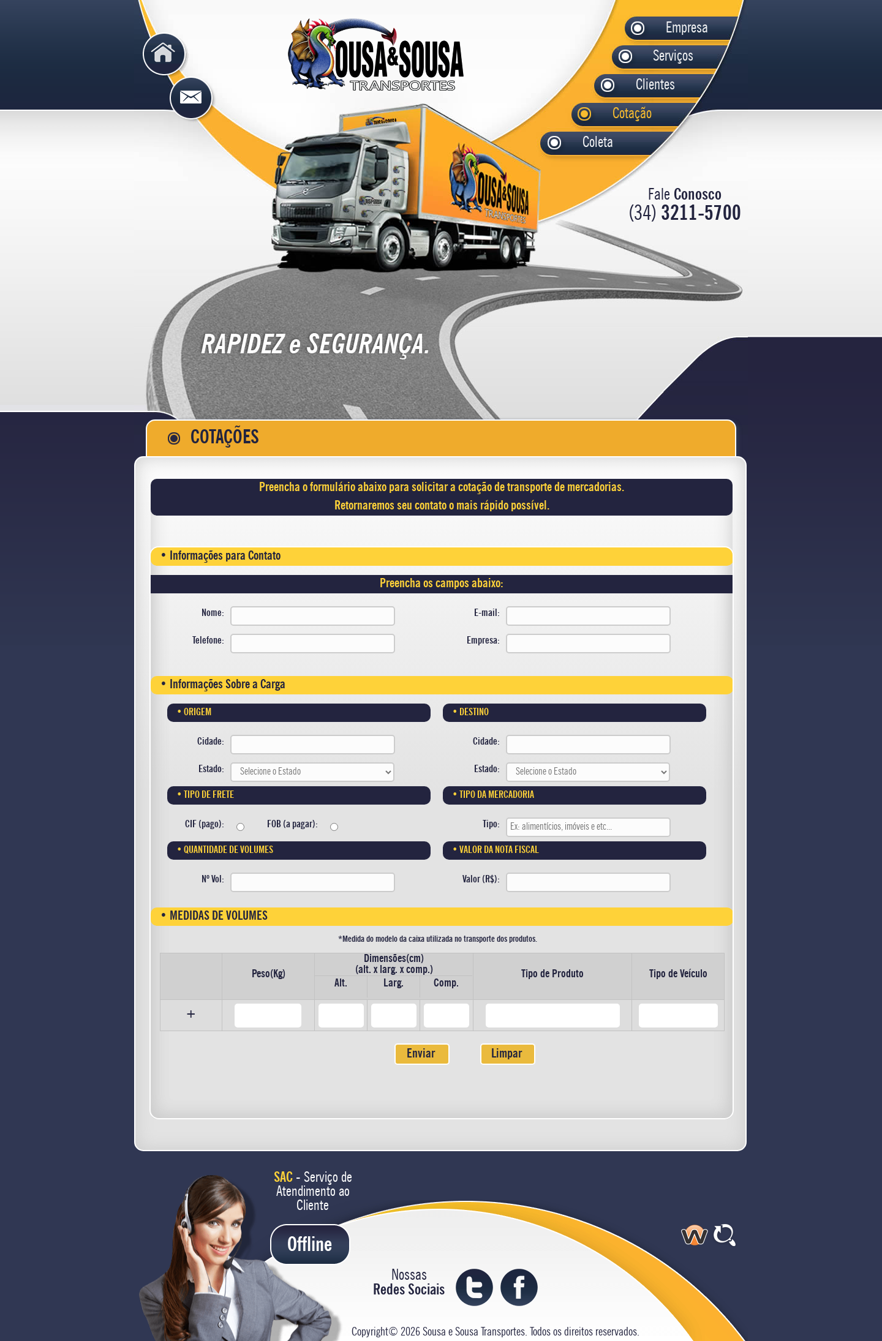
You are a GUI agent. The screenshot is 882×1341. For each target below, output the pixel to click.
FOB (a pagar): (292, 825)
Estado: (211, 770)
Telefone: (208, 641)
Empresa (671, 28)
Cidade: (210, 742)
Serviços (658, 57)
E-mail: (487, 613)
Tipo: (491, 825)
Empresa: (483, 641)
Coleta (587, 143)
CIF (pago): (204, 825)
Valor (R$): (481, 880)
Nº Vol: (213, 880)
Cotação (617, 114)
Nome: (213, 613)
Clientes (641, 85)
